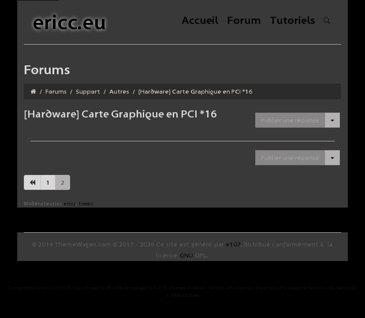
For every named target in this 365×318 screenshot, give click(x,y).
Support (88, 91)
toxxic (85, 203)
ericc (69, 203)
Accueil (200, 21)
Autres (119, 91)
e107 (233, 244)
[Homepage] (33, 91)
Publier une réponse (290, 120)
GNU (186, 255)
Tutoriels (292, 21)
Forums (56, 91)
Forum (244, 21)
